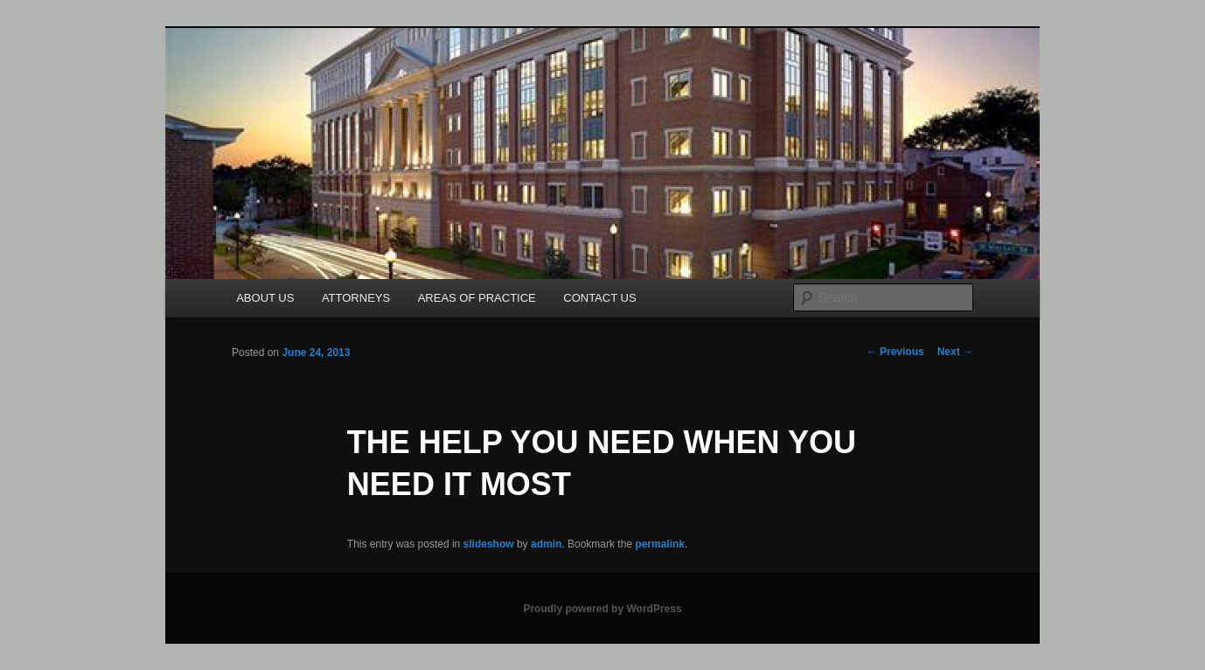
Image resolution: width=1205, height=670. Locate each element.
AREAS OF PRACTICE (477, 297)
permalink (660, 544)
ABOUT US (265, 297)
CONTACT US (599, 297)
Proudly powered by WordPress (602, 609)
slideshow (488, 544)
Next (955, 351)
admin (546, 544)
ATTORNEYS (356, 297)
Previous (895, 351)
